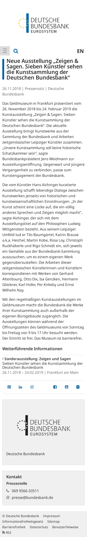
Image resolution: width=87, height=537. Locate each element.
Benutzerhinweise (65, 527)
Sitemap (53, 521)
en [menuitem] (80, 50)
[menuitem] (5, 50)
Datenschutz (39, 527)
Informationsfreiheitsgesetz (22, 521)
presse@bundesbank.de (32, 497)
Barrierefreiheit (14, 527)
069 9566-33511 (25, 490)
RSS (6, 532)
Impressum (51, 516)
